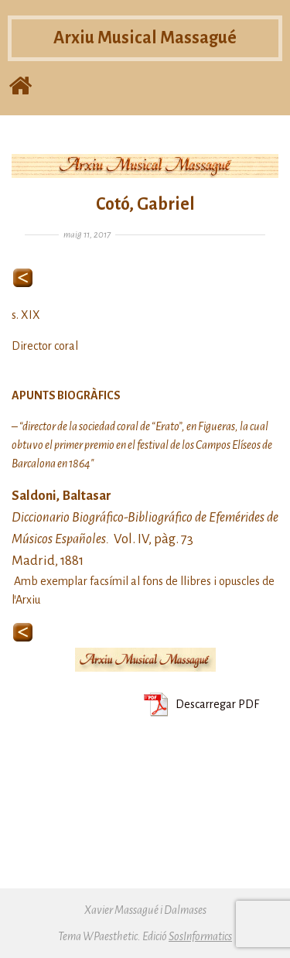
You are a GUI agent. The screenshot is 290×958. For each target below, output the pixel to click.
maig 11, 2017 (87, 235)
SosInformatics (200, 936)
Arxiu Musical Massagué (145, 38)
